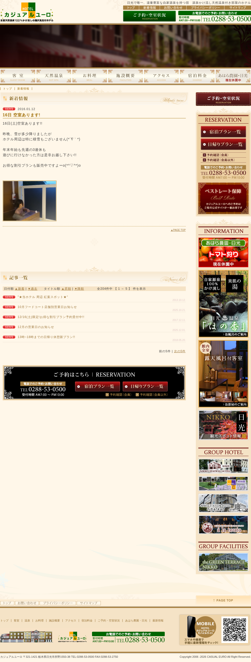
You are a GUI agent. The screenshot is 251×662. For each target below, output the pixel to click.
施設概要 (54, 620)
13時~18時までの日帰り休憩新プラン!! (46, 337)
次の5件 (180, 351)
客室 (16, 620)
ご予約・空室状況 (109, 620)
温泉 (27, 620)
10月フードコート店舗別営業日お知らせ (47, 307)
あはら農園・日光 (136, 620)
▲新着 (20, 288)
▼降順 (79, 288)
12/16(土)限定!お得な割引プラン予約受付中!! (51, 317)
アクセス (70, 620)
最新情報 (157, 620)
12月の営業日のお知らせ (36, 327)
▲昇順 (66, 288)
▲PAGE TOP (178, 230)
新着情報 (23, 88)
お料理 (39, 620)
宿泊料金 (87, 620)
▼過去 (33, 288)
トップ (7, 88)
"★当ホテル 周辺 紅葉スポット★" (43, 297)
